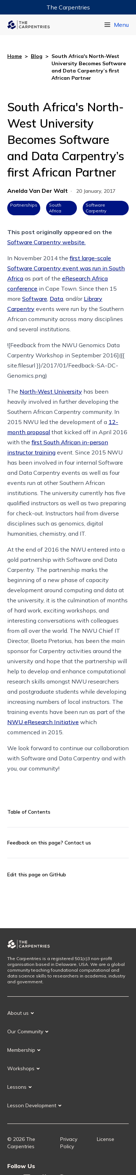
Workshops (20, 1068)
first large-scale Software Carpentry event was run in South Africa (66, 268)
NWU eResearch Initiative (43, 722)
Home (14, 56)
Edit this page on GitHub (36, 874)
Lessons (16, 1087)
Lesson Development (31, 1105)
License (105, 1139)
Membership (21, 1050)
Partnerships (23, 205)
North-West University (51, 391)
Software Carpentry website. (46, 242)
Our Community (25, 1031)
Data (56, 298)
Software (34, 298)
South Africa (55, 207)
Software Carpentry (96, 207)
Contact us (78, 842)
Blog (36, 56)
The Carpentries (68, 7)
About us (18, 1013)
